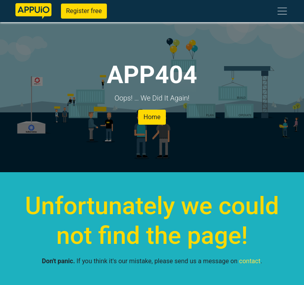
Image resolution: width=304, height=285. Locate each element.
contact (249, 261)
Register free (84, 11)
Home (151, 117)
